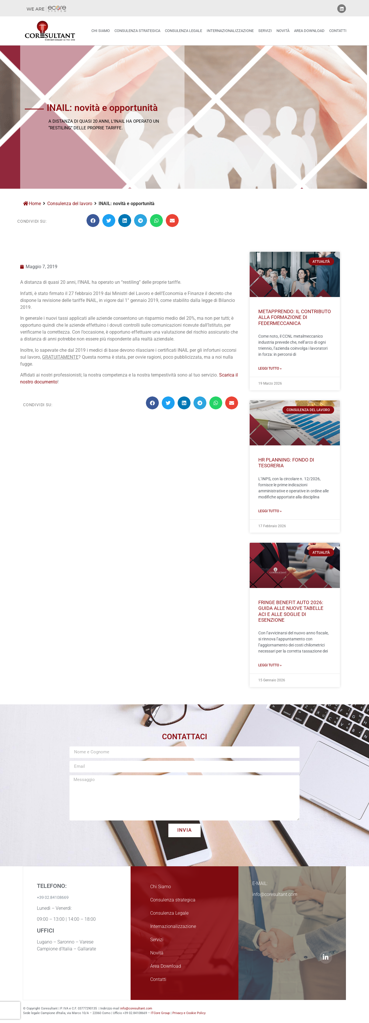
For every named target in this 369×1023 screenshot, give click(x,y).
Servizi (265, 31)
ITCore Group (160, 1013)
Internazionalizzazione (230, 31)
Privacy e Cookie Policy (189, 1013)
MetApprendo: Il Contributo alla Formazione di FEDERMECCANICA (294, 317)
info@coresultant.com (136, 1008)
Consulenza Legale (183, 31)
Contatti (338, 31)
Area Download (309, 31)
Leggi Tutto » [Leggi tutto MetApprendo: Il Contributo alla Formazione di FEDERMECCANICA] (270, 368)
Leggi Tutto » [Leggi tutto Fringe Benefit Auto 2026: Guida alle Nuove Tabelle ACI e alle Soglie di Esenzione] (270, 665)
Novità (282, 31)
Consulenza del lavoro (69, 203)
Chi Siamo (100, 31)
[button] (92, 220)
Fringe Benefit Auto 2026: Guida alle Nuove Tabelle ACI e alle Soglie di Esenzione (290, 611)
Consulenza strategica (137, 31)
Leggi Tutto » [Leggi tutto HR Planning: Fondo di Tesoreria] (270, 511)
